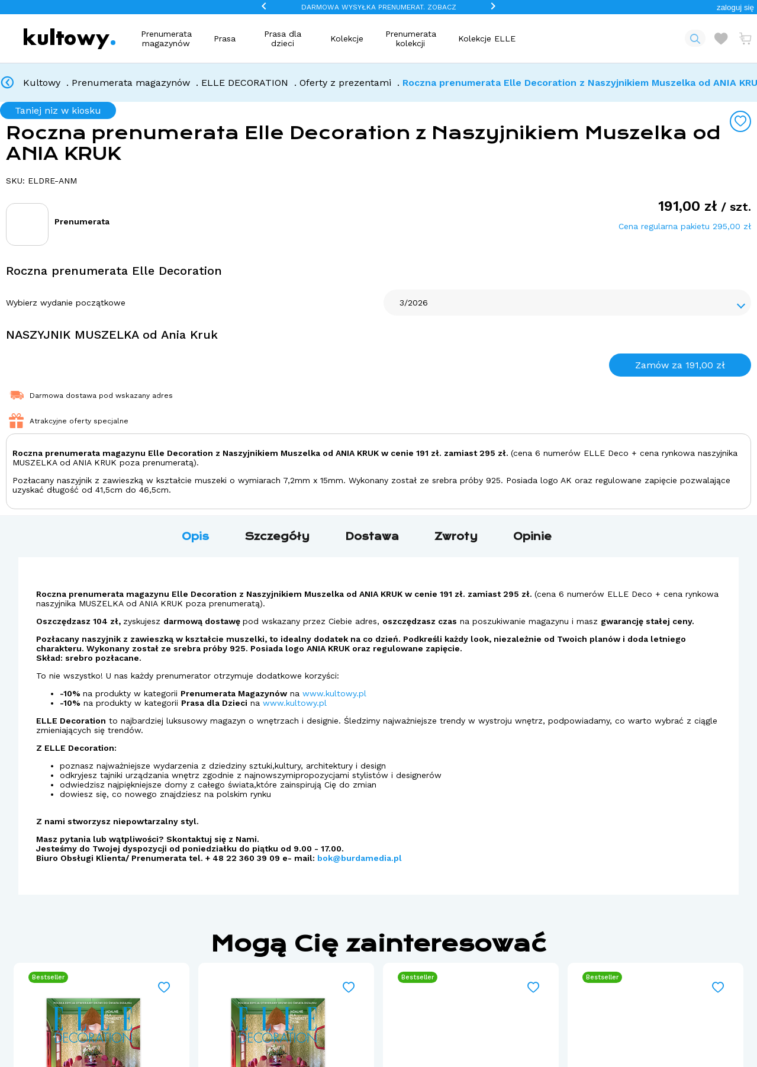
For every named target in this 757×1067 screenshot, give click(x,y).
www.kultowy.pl (334, 693)
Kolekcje (346, 38)
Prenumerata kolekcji (410, 38)
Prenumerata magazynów (166, 38)
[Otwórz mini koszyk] (745, 38)
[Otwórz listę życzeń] (720, 38)
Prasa (225, 38)
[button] (735, 7)
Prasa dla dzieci (282, 38)
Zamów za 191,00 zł (680, 365)
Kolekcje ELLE (487, 38)
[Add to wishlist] (740, 121)
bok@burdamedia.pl (359, 858)
